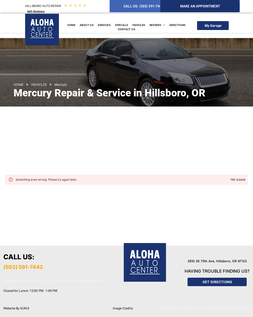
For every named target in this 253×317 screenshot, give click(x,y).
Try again (237, 180)
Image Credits (123, 308)
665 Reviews (36, 11)
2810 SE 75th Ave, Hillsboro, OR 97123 (217, 261)
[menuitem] (71, 25)
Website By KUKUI (16, 308)
